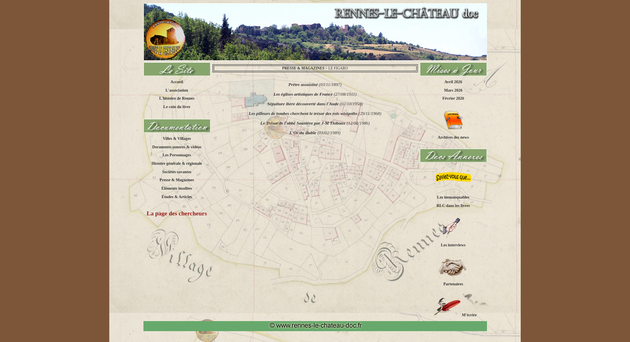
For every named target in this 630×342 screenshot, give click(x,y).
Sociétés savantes (177, 171)
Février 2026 (453, 98)
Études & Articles (177, 196)
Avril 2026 (453, 82)
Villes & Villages (177, 138)
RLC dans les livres (453, 205)
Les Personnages (177, 155)
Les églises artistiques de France (303, 94)
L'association (177, 90)
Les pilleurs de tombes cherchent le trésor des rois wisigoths (303, 113)
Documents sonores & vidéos (176, 146)
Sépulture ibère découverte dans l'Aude (303, 103)
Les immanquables (453, 197)
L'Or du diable (303, 132)
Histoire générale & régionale (176, 163)
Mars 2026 (453, 90)
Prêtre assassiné (303, 84)
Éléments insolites (177, 188)
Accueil (176, 82)
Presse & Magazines (177, 180)
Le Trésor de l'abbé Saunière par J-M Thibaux (303, 123)
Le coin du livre (177, 106)
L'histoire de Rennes (176, 98)
